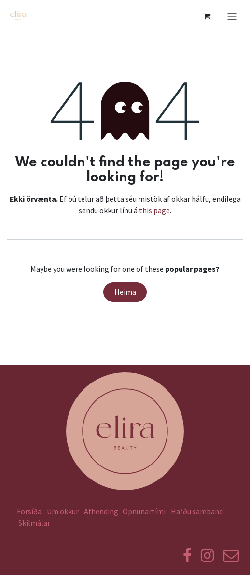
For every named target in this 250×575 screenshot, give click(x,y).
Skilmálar (35, 523)
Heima (125, 292)
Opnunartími (144, 511)
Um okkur (63, 511)
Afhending (101, 511)
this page (154, 210)
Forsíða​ (29, 511)
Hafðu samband (197, 511)
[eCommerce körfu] (206, 16)
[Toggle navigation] (232, 16)
